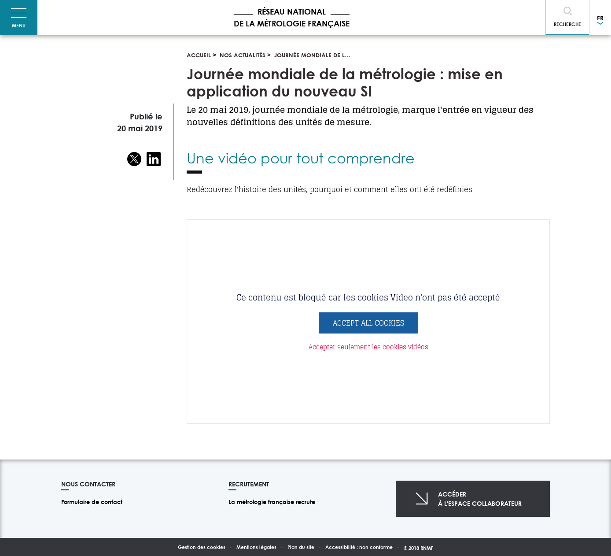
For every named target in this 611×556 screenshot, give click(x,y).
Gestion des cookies (201, 547)
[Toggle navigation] (18, 17)
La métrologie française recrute (271, 501)
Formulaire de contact (91, 501)
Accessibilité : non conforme (359, 547)
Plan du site (300, 547)
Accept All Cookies (368, 323)
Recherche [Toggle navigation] (567, 24)
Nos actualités (242, 55)
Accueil (199, 55)
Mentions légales (256, 547)
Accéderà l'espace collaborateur (480, 498)
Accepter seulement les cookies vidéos (368, 347)
